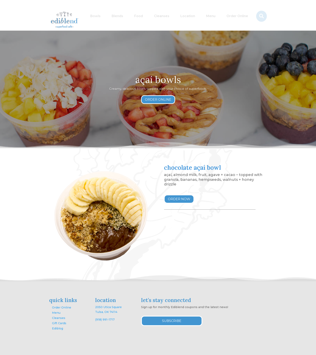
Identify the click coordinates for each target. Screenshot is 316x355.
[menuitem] (95, 16)
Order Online (61, 307)
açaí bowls (158, 80)
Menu (56, 313)
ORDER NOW (179, 199)
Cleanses (58, 318)
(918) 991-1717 (105, 319)
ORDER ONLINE (158, 99)
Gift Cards (59, 323)
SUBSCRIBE (171, 321)
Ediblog (57, 328)
